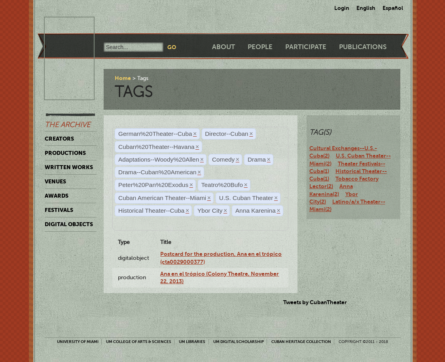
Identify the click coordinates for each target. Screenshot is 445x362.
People (260, 47)
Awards (56, 195)
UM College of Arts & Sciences (138, 341)
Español (393, 8)
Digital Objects (69, 224)
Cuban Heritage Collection (301, 341)
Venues (55, 181)
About (223, 47)
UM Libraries (192, 341)
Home (123, 78)
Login (341, 8)
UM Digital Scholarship (238, 341)
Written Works (69, 167)
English (365, 8)
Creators (59, 138)
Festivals (59, 210)
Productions (65, 153)
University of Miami (77, 341)
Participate (305, 47)
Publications (362, 47)
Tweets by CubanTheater (315, 302)
